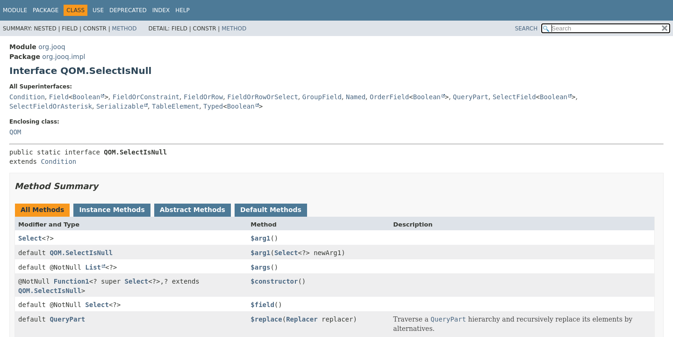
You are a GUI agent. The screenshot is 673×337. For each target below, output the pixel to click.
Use (98, 10)
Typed (213, 106)
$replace (266, 319)
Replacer (301, 319)
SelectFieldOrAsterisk (50, 106)
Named (355, 97)
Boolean (86, 97)
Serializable (119, 106)
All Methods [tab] (42, 209)
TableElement (175, 106)
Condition (27, 97)
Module (15, 10)
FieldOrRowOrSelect (262, 97)
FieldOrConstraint (146, 97)
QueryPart (470, 97)
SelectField (514, 97)
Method (124, 28)
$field (262, 304)
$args (260, 267)
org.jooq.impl (63, 56)
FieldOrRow (203, 97)
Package (45, 10)
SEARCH (526, 28)
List (93, 267)
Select (30, 238)
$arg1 (260, 238)
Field (59, 97)
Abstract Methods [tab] (192, 209)
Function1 (71, 281)
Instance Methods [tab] (111, 209)
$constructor (274, 281)
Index (161, 10)
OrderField (389, 97)
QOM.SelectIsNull (81, 252)
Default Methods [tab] (270, 209)
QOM (15, 132)
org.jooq (51, 47)
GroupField (322, 97)
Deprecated (128, 10)
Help (182, 10)
